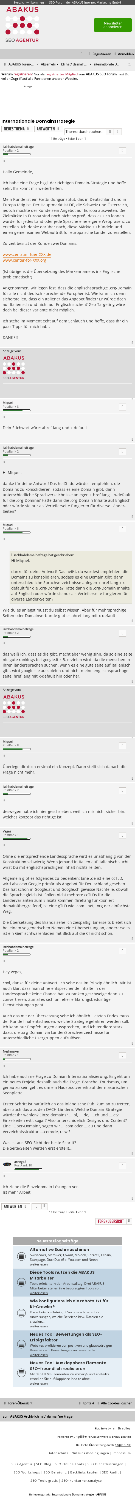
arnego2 (20, 1161)
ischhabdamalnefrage (18, 146)
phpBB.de (123, 1445)
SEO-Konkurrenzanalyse (81, 1480)
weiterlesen (39, 1264)
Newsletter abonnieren (112, 25)
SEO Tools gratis (44, 1480)
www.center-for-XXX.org (24, 260)
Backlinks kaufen (84, 1472)
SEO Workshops (27, 1472)
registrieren (22, 74)
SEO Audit (110, 1472)
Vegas (7, 831)
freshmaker (11, 1051)
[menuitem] (123, 54)
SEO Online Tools (69, 1464)
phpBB (79, 1436)
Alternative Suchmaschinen (59, 1249)
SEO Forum (57, 2)
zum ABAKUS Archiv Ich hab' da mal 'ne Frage (37, 1416)
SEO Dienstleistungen (105, 1464)
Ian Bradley (121, 1428)
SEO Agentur (22, 1464)
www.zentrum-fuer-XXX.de (27, 254)
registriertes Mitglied (62, 74)
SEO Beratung (55, 1472)
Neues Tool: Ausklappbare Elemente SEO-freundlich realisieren (68, 1365)
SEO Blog (43, 1464)
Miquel (8, 402)
